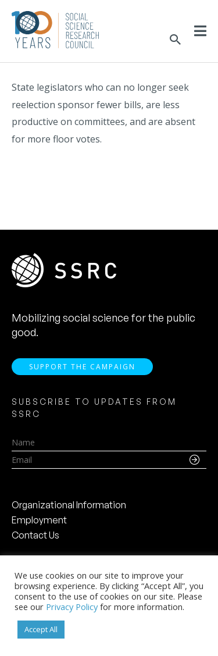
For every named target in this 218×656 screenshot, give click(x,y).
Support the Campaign (82, 367)
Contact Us (35, 535)
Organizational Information (69, 505)
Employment (39, 520)
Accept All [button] (41, 629)
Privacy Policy (72, 606)
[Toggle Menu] (200, 31)
